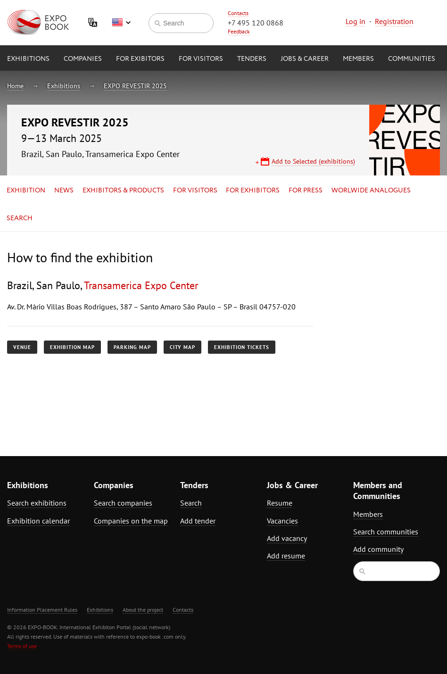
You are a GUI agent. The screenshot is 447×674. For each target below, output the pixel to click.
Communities (411, 59)
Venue (22, 347)
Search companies (123, 503)
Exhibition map (72, 347)
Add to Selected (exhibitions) (313, 161)
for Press (306, 190)
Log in (355, 21)
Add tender (197, 520)
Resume (279, 503)
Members (358, 59)
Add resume (286, 555)
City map (182, 347)
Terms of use (22, 645)
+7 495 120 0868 (255, 22)
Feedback (239, 31)
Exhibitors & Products (123, 190)
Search (20, 218)
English (121, 23)
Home (15, 86)
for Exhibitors (253, 190)
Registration (394, 21)
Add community (378, 549)
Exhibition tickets (241, 347)
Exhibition (26, 190)
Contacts (238, 13)
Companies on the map (131, 520)
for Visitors (201, 59)
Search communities (385, 531)
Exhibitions (28, 59)
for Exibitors (140, 59)
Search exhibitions (36, 503)
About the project (143, 609)
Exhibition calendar (38, 520)
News (64, 190)
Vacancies (282, 520)
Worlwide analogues (371, 190)
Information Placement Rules (42, 609)
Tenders (251, 59)
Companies (83, 59)
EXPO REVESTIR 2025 (135, 86)
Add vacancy (287, 538)
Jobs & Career (305, 59)
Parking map (132, 347)
